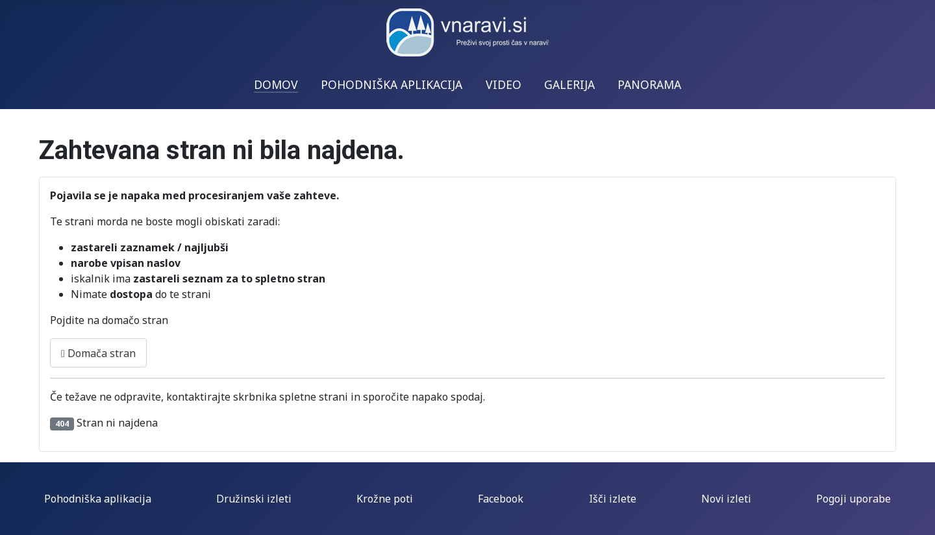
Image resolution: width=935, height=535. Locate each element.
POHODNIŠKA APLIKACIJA (391, 84)
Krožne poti (384, 498)
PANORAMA (649, 84)
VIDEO (503, 84)
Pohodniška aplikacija (97, 498)
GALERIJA (569, 84)
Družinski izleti (254, 498)
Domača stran (98, 353)
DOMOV (276, 84)
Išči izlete (612, 498)
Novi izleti (726, 498)
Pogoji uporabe (853, 498)
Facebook (500, 498)
